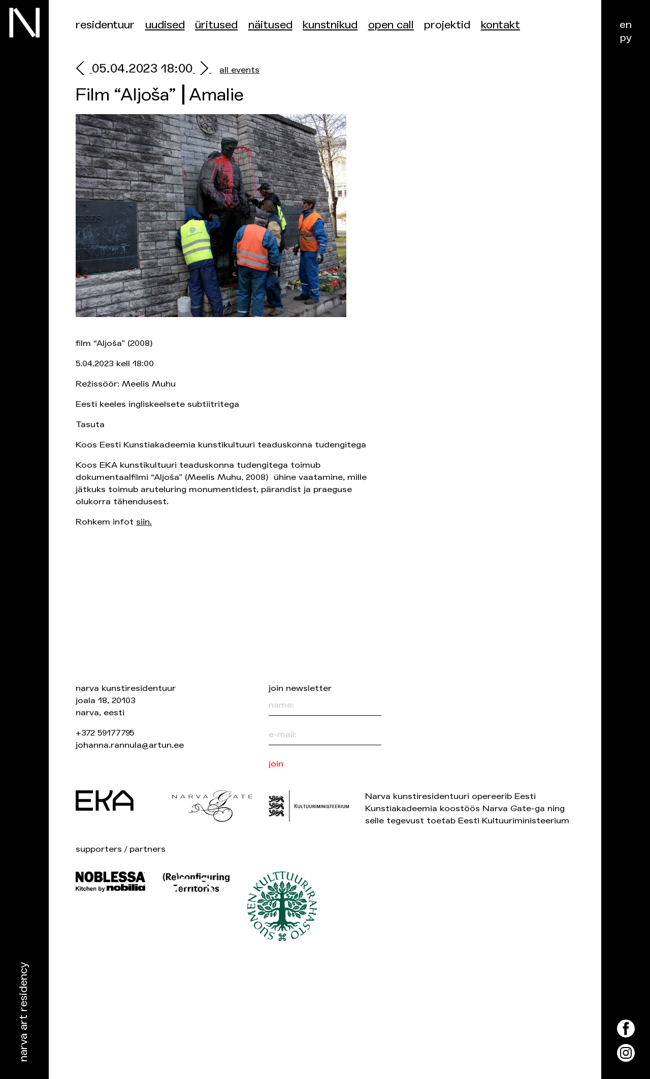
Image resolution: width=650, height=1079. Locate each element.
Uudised (165, 25)
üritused (216, 25)
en (626, 24)
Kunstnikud (330, 25)
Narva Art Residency (23, 1012)
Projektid (447, 25)
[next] (201, 70)
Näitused (270, 25)
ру (626, 38)
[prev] (84, 70)
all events (239, 70)
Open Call (391, 25)
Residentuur (105, 25)
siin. (144, 522)
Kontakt (500, 25)
